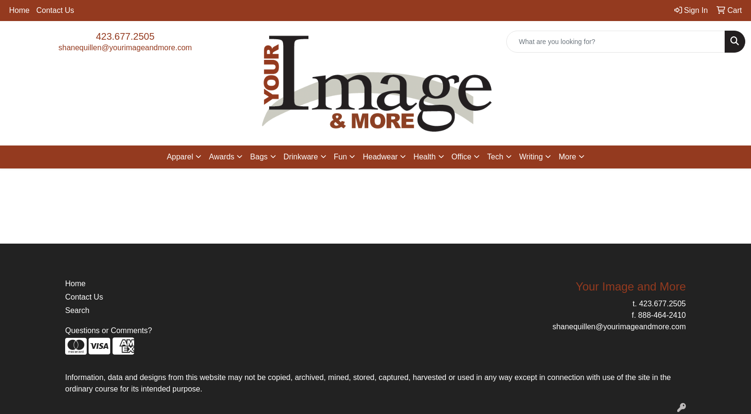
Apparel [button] (180, 157)
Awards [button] (221, 157)
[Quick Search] (615, 42)
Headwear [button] (380, 157)
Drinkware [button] (301, 157)
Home (19, 10)
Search (77, 310)
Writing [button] (531, 157)
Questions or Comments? (108, 330)
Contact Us (55, 10)
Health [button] (424, 157)
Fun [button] (340, 157)
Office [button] (462, 157)
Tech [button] (495, 157)
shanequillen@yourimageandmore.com (125, 48)
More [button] (567, 157)
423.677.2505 (125, 36)
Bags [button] (258, 157)
